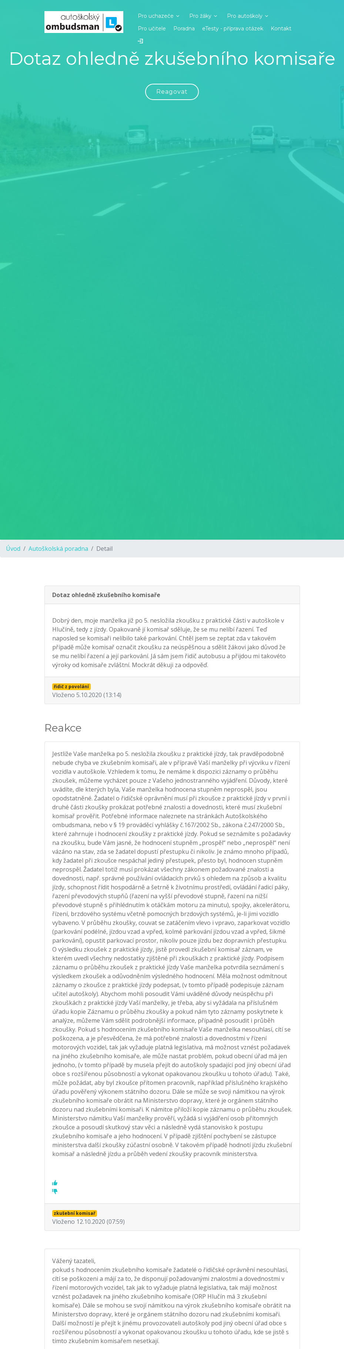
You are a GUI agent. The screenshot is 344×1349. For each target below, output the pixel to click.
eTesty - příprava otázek (232, 28)
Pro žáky (200, 16)
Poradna (184, 28)
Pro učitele (152, 28)
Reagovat (172, 91)
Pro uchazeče (156, 16)
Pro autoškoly (245, 16)
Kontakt (281, 28)
